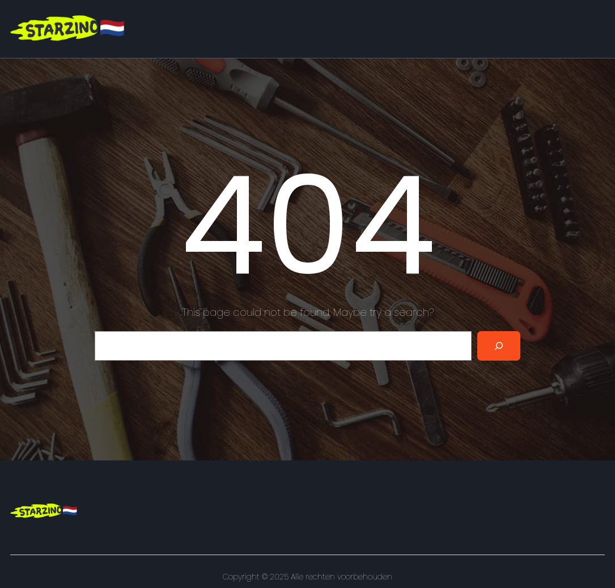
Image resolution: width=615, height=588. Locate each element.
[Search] (498, 346)
